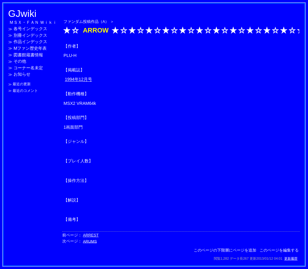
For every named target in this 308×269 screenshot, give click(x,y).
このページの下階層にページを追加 (225, 250)
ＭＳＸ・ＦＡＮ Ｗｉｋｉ (33, 22)
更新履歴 (290, 258)
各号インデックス (30, 29)
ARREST (91, 235)
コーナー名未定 (28, 67)
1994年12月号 (78, 79)
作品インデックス (30, 41)
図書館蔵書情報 (28, 54)
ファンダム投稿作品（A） (86, 21)
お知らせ (22, 74)
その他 (20, 61)
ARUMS (90, 241)
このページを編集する (279, 250)
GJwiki (22, 13)
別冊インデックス (30, 35)
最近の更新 (22, 84)
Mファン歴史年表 (30, 48)
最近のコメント (25, 90)
